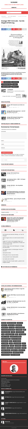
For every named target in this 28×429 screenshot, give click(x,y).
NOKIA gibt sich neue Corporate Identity (10, 254)
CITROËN (13, 332)
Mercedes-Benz (5, 341)
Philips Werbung (5, 345)
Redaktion (11, 25)
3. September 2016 (11, 297)
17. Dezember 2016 (11, 174)
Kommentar (3, 131)
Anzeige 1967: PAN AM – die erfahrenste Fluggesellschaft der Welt (15, 314)
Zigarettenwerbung (15, 354)
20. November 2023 (11, 222)
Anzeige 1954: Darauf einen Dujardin (17, 397)
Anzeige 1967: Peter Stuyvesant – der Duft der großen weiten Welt (16, 111)
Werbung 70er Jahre (6, 350)
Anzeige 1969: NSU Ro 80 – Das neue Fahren (16, 307)
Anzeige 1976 (4, 325)
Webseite (3, 147)
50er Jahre (4, 322)
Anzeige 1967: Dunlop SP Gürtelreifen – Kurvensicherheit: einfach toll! (15, 118)
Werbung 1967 (15, 86)
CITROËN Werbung (20, 332)
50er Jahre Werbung (12, 322)
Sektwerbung (18, 345)
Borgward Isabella (6, 332)
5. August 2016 (10, 186)
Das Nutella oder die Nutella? (8, 259)
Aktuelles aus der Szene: (7, 214)
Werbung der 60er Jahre (18, 352)
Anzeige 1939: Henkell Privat (13, 173)
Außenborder (15, 82)
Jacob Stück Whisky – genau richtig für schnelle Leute (15, 199)
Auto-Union (11, 327)
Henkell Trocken (5, 336)
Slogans (3, 347)
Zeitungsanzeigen (5, 354)
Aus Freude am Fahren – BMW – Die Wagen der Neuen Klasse (16, 180)
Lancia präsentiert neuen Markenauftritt (10, 256)
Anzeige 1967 (19, 322)
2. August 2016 (4, 25)
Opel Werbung (5, 343)
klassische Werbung (6, 338)
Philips (23, 343)
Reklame (12, 345)
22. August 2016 (10, 308)
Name (2, 140)
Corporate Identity (10, 334)
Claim (3, 334)
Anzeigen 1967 (7, 82)
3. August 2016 (10, 113)
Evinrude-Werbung (6, 86)
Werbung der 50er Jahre (6, 352)
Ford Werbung (22, 334)
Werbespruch (17, 347)
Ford (17, 334)
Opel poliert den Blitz (7, 252)
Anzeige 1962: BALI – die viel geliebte (15, 185)
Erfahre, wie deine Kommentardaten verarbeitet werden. (12, 155)
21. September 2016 (11, 195)
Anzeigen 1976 (4, 327)
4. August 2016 (10, 107)
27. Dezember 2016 (11, 303)
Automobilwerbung (20, 327)
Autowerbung (19, 329)
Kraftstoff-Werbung (16, 338)
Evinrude (15, 84)
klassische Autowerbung (16, 336)
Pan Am (10, 343)
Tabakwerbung (10, 347)
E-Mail (2, 144)
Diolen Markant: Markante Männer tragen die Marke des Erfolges (14, 289)
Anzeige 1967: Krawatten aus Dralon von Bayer (15, 105)
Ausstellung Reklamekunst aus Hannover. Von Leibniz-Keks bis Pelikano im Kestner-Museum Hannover (16, 192)
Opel (11, 341)
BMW (24, 329)
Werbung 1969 (22, 350)
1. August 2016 (10, 181)
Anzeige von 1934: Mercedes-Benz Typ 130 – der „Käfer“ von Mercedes (16, 301)
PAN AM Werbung (17, 343)
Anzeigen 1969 (19, 325)
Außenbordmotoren (6, 84)
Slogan (24, 345)
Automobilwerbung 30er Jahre (8, 329)
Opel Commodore (16, 341)
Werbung (24, 347)
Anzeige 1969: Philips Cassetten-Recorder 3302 (16, 295)
